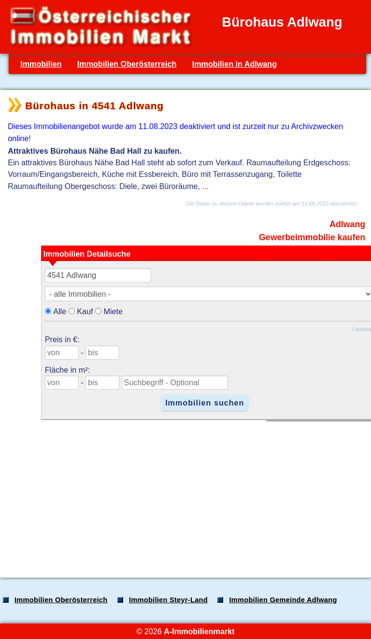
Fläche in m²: (67, 369)
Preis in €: (62, 339)
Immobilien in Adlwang (234, 63)
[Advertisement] (184, 494)
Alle (59, 311)
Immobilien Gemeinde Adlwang (283, 600)
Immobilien (40, 63)
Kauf (85, 311)
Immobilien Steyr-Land (168, 600)
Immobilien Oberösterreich (127, 63)
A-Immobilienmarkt (199, 631)
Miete (113, 311)
